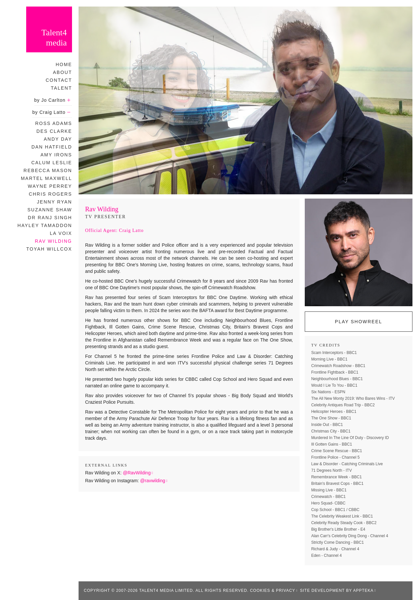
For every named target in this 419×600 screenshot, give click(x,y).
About (62, 72)
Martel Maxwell (46, 178)
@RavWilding (137, 472)
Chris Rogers (50, 194)
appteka (363, 590)
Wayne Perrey (50, 186)
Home (64, 64)
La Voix (61, 233)
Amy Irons (56, 154)
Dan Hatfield (51, 147)
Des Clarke (54, 131)
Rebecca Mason (48, 170)
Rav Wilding (53, 241)
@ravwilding (152, 480)
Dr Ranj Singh (50, 217)
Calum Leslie (51, 162)
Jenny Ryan (54, 201)
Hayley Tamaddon (44, 225)
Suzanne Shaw (49, 209)
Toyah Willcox (49, 249)
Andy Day (58, 139)
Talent (61, 88)
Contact (59, 80)
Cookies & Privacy (272, 590)
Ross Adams (53, 123)
